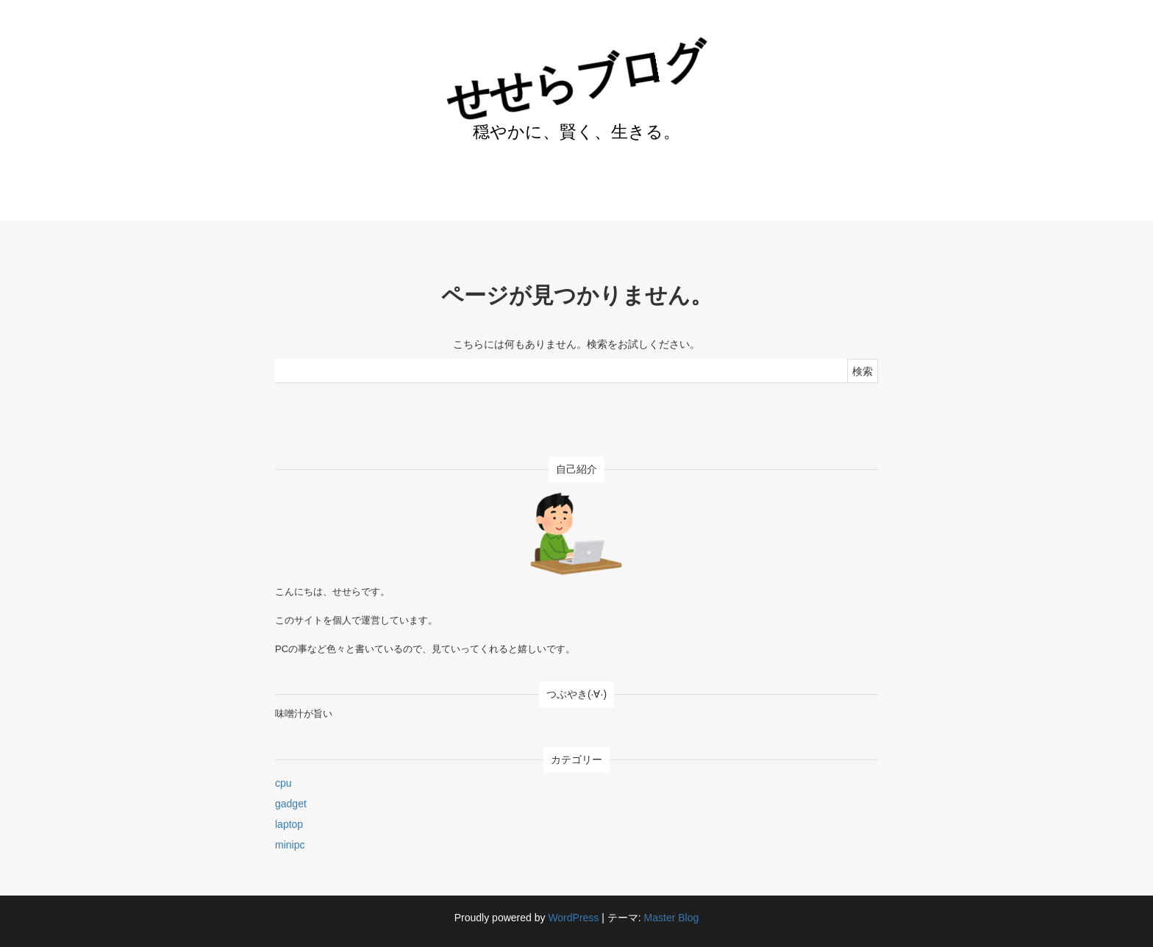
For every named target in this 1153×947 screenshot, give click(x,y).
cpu (283, 783)
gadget (291, 804)
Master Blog (671, 917)
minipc (289, 845)
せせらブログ (576, 80)
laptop (289, 824)
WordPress (573, 917)
